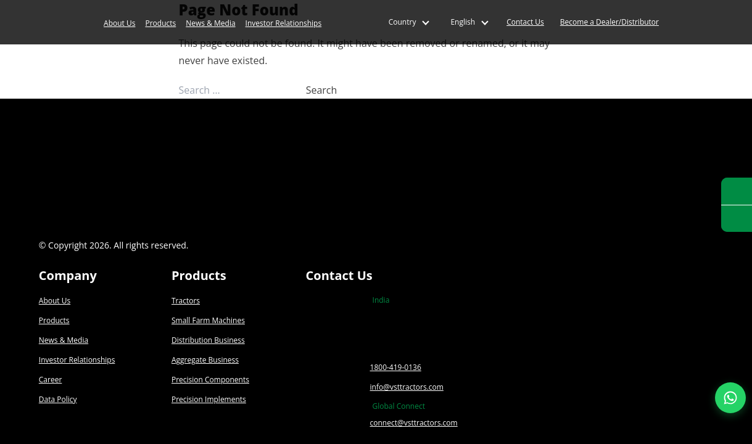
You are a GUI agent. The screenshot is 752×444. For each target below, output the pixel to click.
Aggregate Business (205, 360)
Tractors (185, 300)
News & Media (210, 23)
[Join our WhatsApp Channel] (730, 397)
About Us (119, 23)
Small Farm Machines (208, 320)
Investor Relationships (284, 23)
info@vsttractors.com (407, 387)
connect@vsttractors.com (414, 422)
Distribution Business (208, 340)
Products (160, 23)
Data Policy (58, 399)
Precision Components (210, 379)
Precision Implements (208, 399)
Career (50, 379)
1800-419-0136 (395, 367)
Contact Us (525, 22)
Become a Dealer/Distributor (609, 22)
